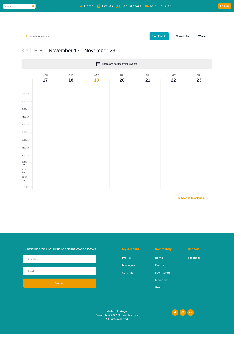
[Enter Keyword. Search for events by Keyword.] (86, 36)
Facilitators (131, 6)
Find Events (160, 36)
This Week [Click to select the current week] (38, 60)
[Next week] (27, 60)
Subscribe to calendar (191, 208)
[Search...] (19, 6)
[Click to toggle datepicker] (83, 60)
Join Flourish (161, 6)
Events (107, 6)
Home (89, 6)
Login (224, 6)
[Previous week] (23, 60)
